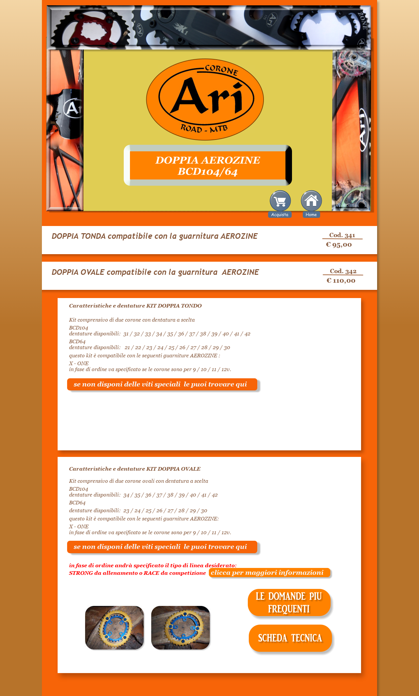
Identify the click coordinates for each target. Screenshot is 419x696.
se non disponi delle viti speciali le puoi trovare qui (160, 384)
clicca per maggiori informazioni (264, 572)
